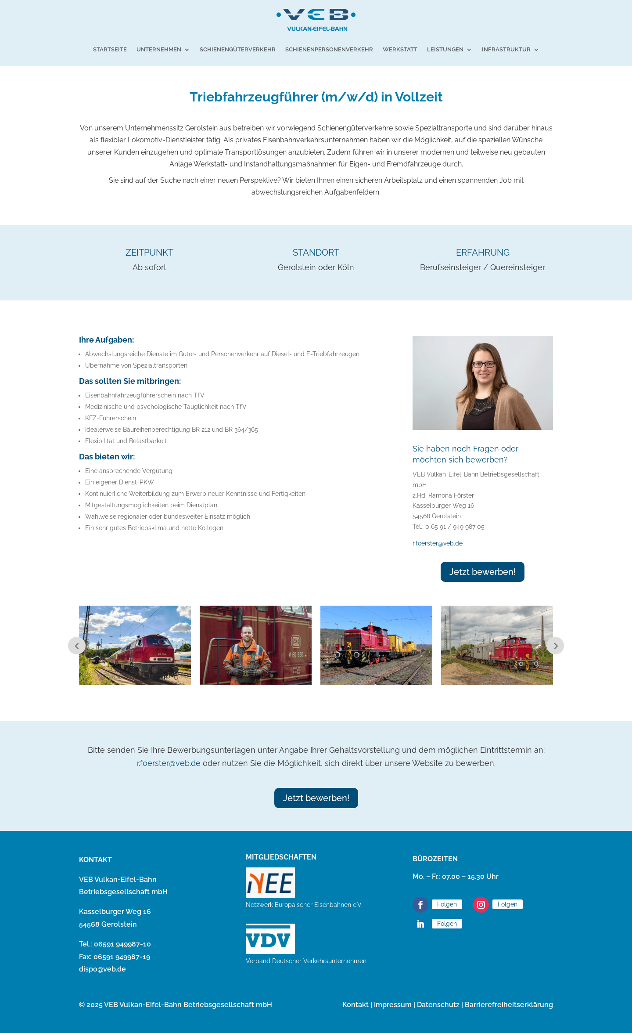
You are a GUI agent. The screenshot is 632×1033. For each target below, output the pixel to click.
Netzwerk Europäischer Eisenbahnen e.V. (304, 904)
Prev (77, 645)
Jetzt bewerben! (482, 572)
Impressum (393, 1004)
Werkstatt (400, 49)
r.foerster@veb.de (438, 543)
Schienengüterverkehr (238, 49)
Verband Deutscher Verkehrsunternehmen (306, 960)
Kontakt (355, 1004)
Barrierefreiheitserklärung (509, 1004)
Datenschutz (438, 1004)
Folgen (447, 904)
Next (555, 645)
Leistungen (445, 49)
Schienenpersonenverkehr (329, 49)
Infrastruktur (506, 49)
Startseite (110, 49)
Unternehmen (158, 49)
